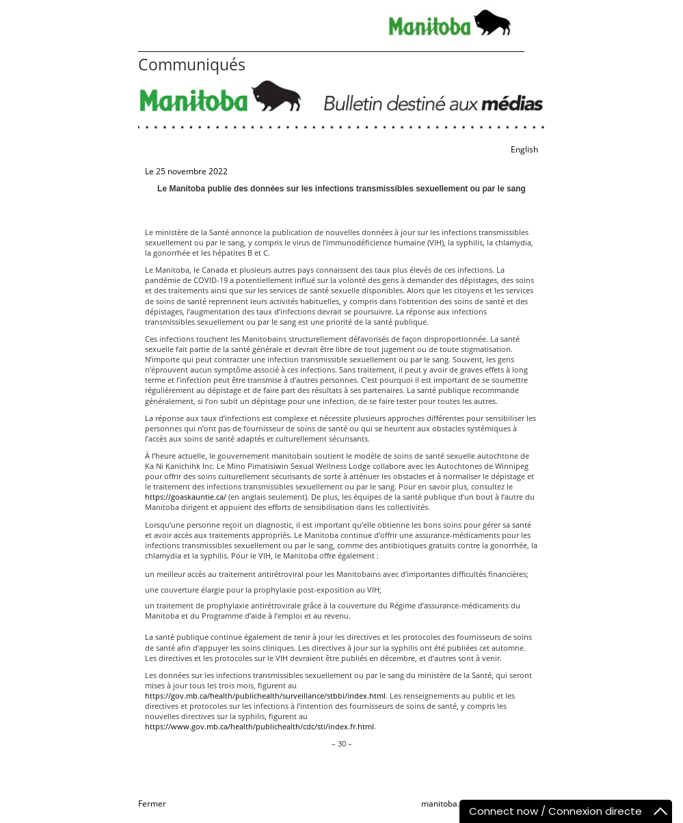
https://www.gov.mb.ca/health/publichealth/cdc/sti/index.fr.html (259, 726)
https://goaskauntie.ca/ (185, 496)
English (524, 149)
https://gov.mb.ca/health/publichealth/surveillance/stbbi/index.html (265, 695)
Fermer (152, 803)
